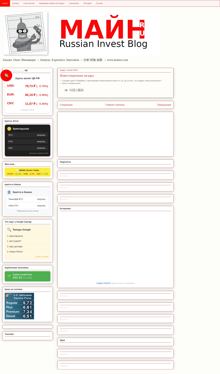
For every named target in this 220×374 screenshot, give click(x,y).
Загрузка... (64, 176)
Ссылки (99, 3)
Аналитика (74, 3)
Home (5, 3)
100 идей (87, 3)
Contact (15, 3)
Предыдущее (164, 105)
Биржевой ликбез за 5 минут (52, 3)
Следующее (66, 105)
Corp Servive (29, 3)
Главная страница (115, 105)
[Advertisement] (115, 133)
